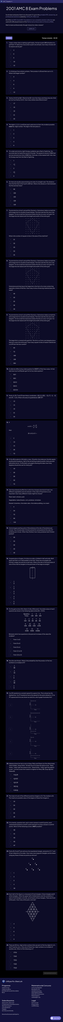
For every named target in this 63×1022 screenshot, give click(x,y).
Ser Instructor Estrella (7, 1010)
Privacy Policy (35, 1004)
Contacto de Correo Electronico (10, 1004)
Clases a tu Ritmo (6, 989)
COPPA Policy (35, 1006)
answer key (52, 15)
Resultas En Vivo (36, 989)
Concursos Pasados (37, 987)
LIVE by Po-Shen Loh (32, 17)
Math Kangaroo (36, 995)
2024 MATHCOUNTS (37, 992)
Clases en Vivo (6, 987)
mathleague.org (36, 997)
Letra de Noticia (6, 1007)
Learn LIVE (31, 28)
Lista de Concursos (37, 991)
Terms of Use (35, 1002)
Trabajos (4, 1009)
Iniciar (9, 38)
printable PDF (44, 15)
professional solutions (12, 17)
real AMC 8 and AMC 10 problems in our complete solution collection (32, 20)
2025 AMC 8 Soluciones (38, 994)
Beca (3, 992)
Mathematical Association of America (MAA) (40, 22)
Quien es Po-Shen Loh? (8, 1002)
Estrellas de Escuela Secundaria (10, 991)
